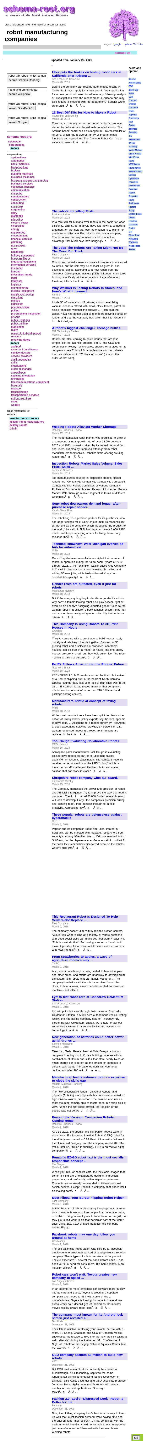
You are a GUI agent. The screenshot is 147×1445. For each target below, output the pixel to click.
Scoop (131, 210)
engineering (18, 232)
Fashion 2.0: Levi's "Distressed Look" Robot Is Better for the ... (87, 1400)
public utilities (19, 323)
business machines (22, 177)
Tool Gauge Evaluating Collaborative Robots (85, 741)
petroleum (17, 303)
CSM (131, 97)
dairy (14, 212)
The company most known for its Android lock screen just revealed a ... (87, 1316)
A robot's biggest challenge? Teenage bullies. (86, 328)
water (14, 401)
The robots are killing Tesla (73, 211)
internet (15, 271)
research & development (26, 333)
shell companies (21, 359)
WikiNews (133, 242)
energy (15, 229)
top (136, 1437)
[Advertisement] (87, 175)
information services (23, 264)
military (15, 300)
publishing (17, 326)
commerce (14, 141)
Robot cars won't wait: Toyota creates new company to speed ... (84, 1276)
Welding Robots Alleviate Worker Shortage (84, 426)
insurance (17, 268)
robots (13, 428)
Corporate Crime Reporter (133, 111)
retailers (16, 336)
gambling (16, 242)
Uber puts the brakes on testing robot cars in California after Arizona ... (86, 74)
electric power (19, 222)
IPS (130, 136)
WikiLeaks (133, 239)
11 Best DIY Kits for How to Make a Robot (84, 112)
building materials (22, 173)
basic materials (20, 164)
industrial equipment (23, 261)
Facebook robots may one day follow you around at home (83, 1236)
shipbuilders (18, 365)
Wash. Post (134, 235)
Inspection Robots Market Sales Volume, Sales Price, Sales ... (87, 465)
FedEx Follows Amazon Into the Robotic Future (88, 664)
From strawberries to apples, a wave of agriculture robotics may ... (81, 958)
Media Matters (135, 150)
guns (14, 248)
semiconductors (21, 352)
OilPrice (132, 175)
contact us (123, 52)
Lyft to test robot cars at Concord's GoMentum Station (87, 998)
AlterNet (132, 79)
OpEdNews (134, 178)
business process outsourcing (29, 180)
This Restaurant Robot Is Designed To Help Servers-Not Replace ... (85, 918)
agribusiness (19, 157)
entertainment (19, 235)
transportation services (25, 395)
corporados (18, 209)
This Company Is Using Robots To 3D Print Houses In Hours (85, 625)
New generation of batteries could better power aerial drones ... (88, 1038)
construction (18, 199)
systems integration (23, 375)
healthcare (17, 251)
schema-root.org (19, 136)
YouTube (138, 44)
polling (15, 310)
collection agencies (22, 186)
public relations (20, 320)
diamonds (17, 216)
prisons (15, 317)
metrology (17, 297)
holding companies (22, 255)
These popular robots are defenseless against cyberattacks (87, 816)
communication (20, 190)
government (18, 245)
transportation (19, 391)
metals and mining (22, 294)
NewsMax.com (135, 171)
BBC (131, 86)
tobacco (16, 388)
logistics (16, 284)
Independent (134, 139)
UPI (130, 232)
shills (14, 362)
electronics (17, 225)
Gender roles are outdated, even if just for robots (84, 585)
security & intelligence (24, 349)
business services (22, 183)
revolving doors (20, 339)
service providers (21, 356)
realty (14, 329)
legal (14, 278)
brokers (15, 170)
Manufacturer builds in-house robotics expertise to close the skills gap (88, 1079)
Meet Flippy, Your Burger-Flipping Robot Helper (88, 1197)
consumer (17, 206)
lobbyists (16, 281)
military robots (18, 425)
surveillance (18, 372)
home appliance (20, 258)
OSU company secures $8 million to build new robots (87, 1356)
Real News (134, 203)
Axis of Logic (135, 83)
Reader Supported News (133, 196)
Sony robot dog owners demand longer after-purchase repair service (86, 505)
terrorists (16, 385)
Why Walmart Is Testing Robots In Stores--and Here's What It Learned (87, 289)
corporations (16, 144)
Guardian (133, 132)
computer (17, 193)
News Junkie (135, 168)
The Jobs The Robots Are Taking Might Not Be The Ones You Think (87, 249)
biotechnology (19, 167)
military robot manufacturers (27, 421)
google (117, 44)
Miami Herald (135, 154)
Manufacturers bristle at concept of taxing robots (84, 702)
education (17, 219)
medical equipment (22, 290)
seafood (16, 346)
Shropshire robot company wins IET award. (85, 777)
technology (17, 378)
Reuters (132, 207)
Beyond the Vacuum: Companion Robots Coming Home (83, 1119)
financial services (21, 238)
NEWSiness (134, 164)
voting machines (21, 398)
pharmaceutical (20, 307)
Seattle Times (135, 214)
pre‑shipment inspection (25, 313)
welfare (15, 404)
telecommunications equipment (30, 382)
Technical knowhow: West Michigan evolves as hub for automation (87, 545)
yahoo (128, 44)
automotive (17, 160)
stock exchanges (21, 369)
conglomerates (20, 196)
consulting (17, 203)
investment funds (21, 274)
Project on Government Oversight (134, 185)
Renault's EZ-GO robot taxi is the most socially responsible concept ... (88, 1159)
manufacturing (19, 287)
